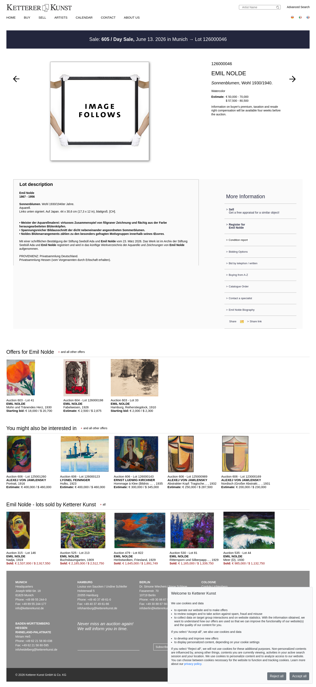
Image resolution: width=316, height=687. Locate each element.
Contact (108, 17)
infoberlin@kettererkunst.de (157, 608)
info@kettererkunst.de (30, 608)
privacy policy (192, 663)
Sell (42, 17)
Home (11, 17)
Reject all (277, 676)
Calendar (84, 17)
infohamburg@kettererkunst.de (97, 608)
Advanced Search (298, 7)
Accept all (299, 676)
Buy (27, 17)
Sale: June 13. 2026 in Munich (139, 39)
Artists (60, 17)
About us (132, 17)
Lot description (36, 184)
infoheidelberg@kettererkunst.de (36, 649)
